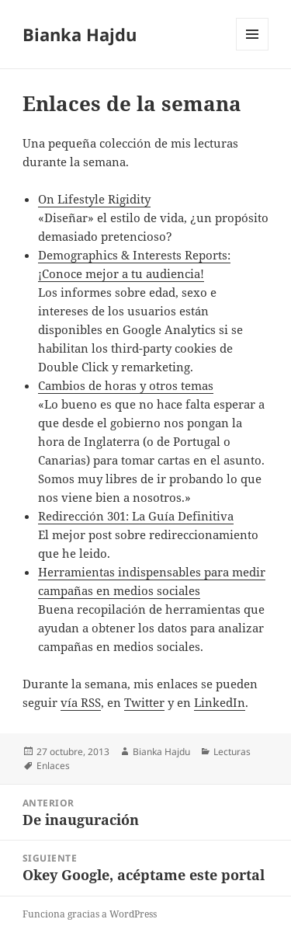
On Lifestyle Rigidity (94, 199)
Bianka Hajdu (80, 34)
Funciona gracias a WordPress (90, 914)
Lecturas (232, 751)
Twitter (144, 702)
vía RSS (81, 702)
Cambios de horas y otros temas (125, 385)
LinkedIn (219, 702)
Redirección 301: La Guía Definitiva (136, 516)
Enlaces (53, 765)
